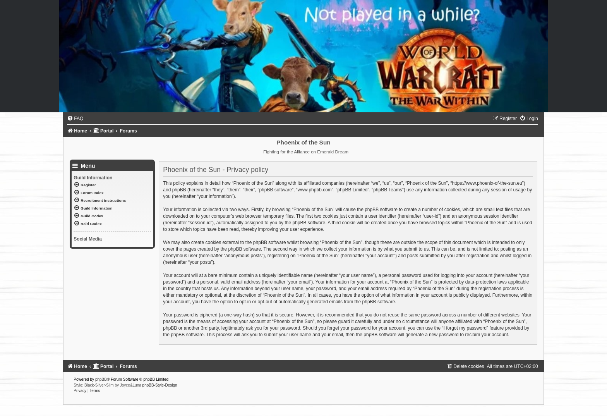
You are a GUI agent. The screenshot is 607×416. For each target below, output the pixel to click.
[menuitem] (75, 118)
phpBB (101, 379)
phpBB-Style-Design (159, 385)
